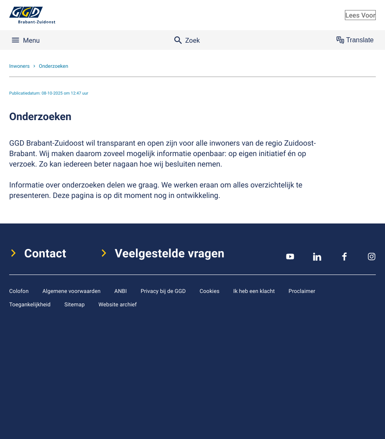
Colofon (18, 291)
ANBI (121, 291)
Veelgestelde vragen (170, 253)
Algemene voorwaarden (71, 291)
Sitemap (74, 304)
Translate (355, 40)
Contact (45, 253)
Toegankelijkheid (30, 304)
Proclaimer (301, 291)
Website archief (118, 304)
